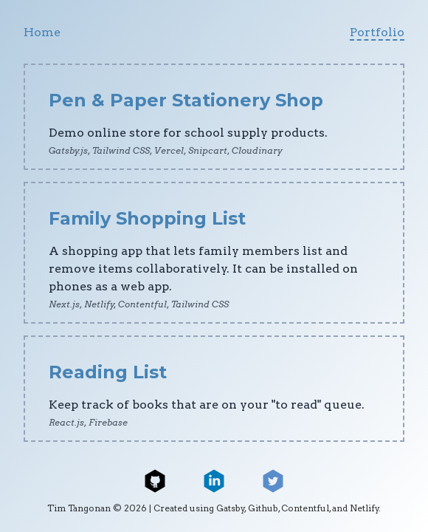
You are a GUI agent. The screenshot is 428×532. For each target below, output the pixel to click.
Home (42, 32)
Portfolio (377, 32)
